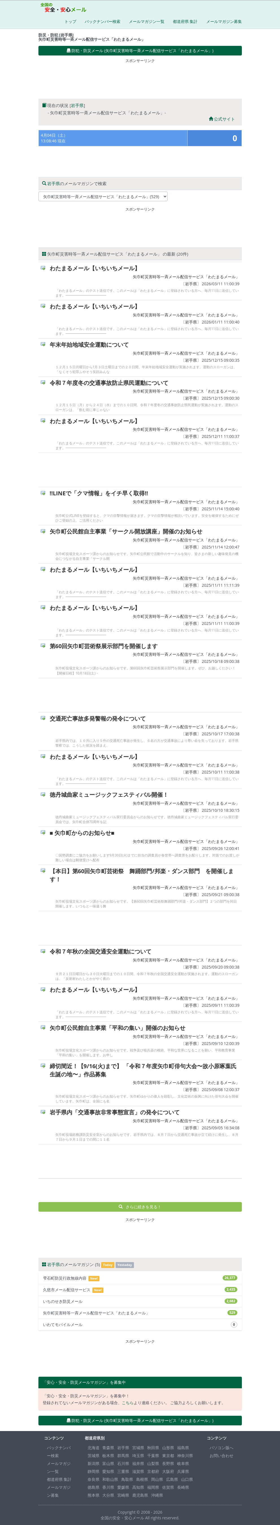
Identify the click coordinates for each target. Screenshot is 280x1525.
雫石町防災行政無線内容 (140, 1278)
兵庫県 (183, 1471)
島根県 (142, 1479)
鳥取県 (127, 1479)
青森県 (108, 1447)
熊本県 (93, 1495)
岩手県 (77, 105)
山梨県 (153, 1463)
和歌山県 (110, 1479)
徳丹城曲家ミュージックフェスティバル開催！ (109, 794)
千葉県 (153, 1455)
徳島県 (93, 1487)
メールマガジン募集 (224, 21)
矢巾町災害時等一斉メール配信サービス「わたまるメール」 (186, 276)
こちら (128, 1402)
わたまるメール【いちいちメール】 (95, 268)
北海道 (93, 1447)
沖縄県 (157, 1495)
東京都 (168, 1455)
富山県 (108, 1463)
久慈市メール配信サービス (140, 1290)
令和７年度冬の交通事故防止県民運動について (109, 383)
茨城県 (93, 1455)
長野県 (168, 1463)
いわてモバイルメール (140, 1324)
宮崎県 (123, 1495)
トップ (70, 21)
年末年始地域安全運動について (89, 344)
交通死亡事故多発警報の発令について (98, 718)
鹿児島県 (140, 1495)
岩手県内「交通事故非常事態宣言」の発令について (115, 1112)
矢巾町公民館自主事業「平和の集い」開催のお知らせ (117, 1028)
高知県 (138, 1487)
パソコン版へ (221, 1447)
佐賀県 (168, 1487)
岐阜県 (183, 1463)
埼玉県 (138, 1455)
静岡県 (93, 1471)
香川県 (108, 1487)
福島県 (183, 1447)
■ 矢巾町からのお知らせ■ (82, 833)
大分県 (108, 1495)
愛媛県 (123, 1487)
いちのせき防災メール (140, 1301)
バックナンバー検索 (102, 21)
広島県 (172, 1479)
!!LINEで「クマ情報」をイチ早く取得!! (99, 493)
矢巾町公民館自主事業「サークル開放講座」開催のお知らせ (126, 531)
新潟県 (93, 1463)
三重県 (123, 1471)
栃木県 (108, 1455)
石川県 (123, 1463)
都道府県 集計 (185, 21)
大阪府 (168, 1471)
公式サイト (222, 119)
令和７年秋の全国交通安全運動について (100, 951)
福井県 (138, 1463)
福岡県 (153, 1487)
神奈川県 (185, 1455)
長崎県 (183, 1487)
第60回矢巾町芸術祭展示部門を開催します (104, 646)
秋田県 (153, 1447)
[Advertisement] (141, 77)
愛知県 (108, 1471)
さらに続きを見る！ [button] (140, 1206)
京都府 (153, 1471)
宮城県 (138, 1447)
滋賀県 (138, 1471)
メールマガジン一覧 (146, 21)
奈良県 (93, 1479)
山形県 (168, 1447)
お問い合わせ (221, 1455)
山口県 (187, 1479)
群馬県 (123, 1455)
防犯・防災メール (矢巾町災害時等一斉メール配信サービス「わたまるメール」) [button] (140, 50)
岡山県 (157, 1479)
